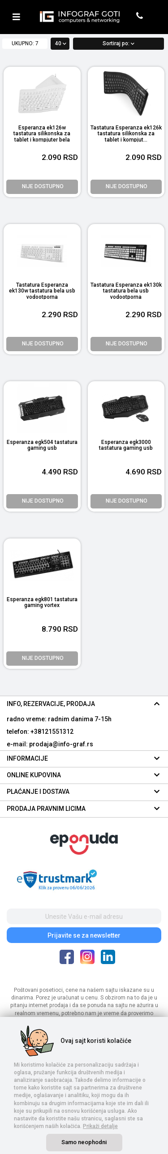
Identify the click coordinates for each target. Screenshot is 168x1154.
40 (60, 43)
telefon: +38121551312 (40, 731)
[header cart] (153, 16)
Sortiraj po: (118, 43)
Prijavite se (84, 935)
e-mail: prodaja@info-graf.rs (50, 744)
